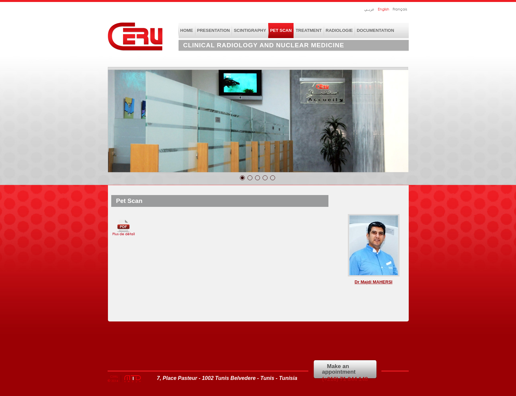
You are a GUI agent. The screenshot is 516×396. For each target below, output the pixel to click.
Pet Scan (281, 30)
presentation (213, 30)
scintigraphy (250, 30)
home (186, 30)
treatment (309, 30)
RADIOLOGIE (339, 30)
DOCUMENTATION (375, 30)
